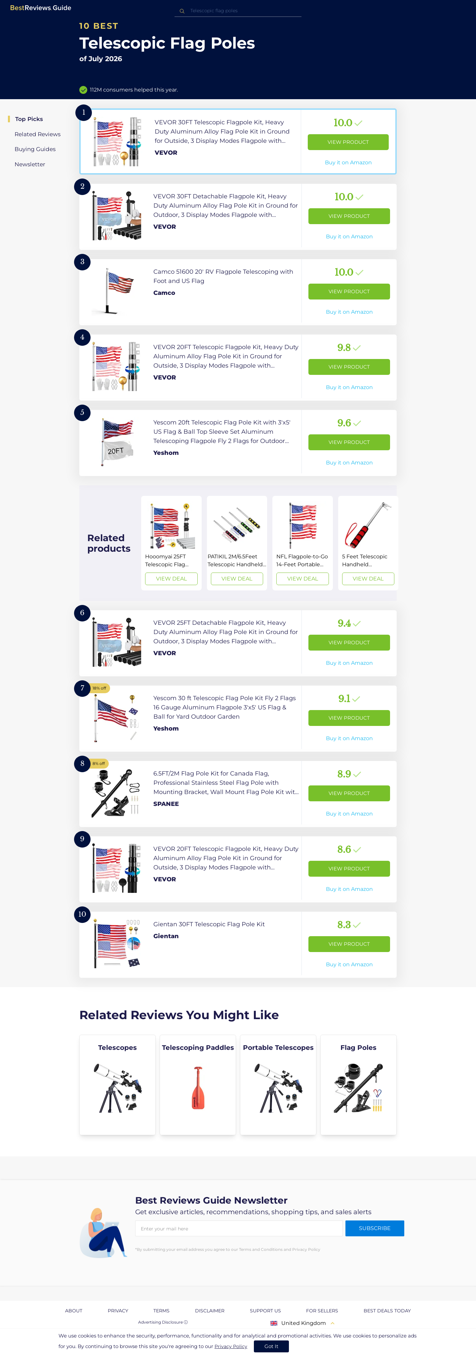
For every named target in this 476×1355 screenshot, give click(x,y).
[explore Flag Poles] (358, 1085)
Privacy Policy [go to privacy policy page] (231, 1346)
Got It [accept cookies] (271, 1346)
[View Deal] (171, 543)
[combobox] (238, 11)
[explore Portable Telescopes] (278, 1085)
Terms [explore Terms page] (161, 1311)
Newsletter (30, 164)
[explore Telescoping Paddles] (198, 1085)
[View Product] (238, 141)
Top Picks (29, 119)
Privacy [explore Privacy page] (118, 1311)
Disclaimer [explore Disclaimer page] (209, 1311)
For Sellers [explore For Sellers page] (322, 1311)
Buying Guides (35, 149)
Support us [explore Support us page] (265, 1311)
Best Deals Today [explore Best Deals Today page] (387, 1311)
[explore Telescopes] (117, 1085)
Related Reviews (37, 134)
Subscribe (375, 1228)
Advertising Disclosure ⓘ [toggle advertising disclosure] (163, 1322)
